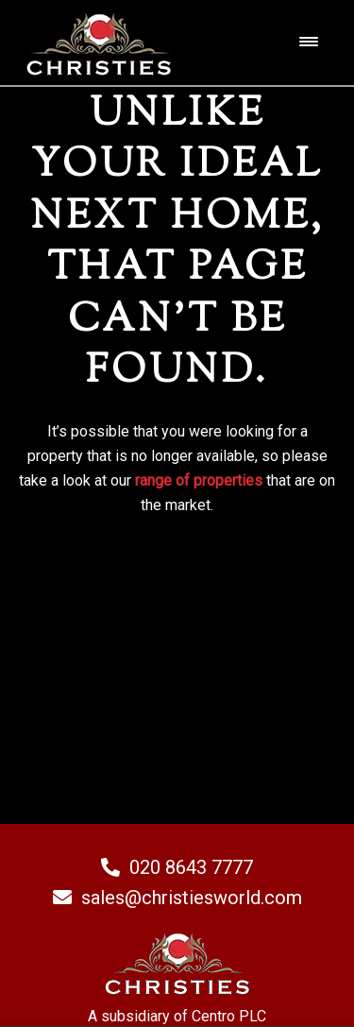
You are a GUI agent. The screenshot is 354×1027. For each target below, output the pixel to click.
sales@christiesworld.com (177, 897)
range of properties (198, 480)
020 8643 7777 (177, 867)
